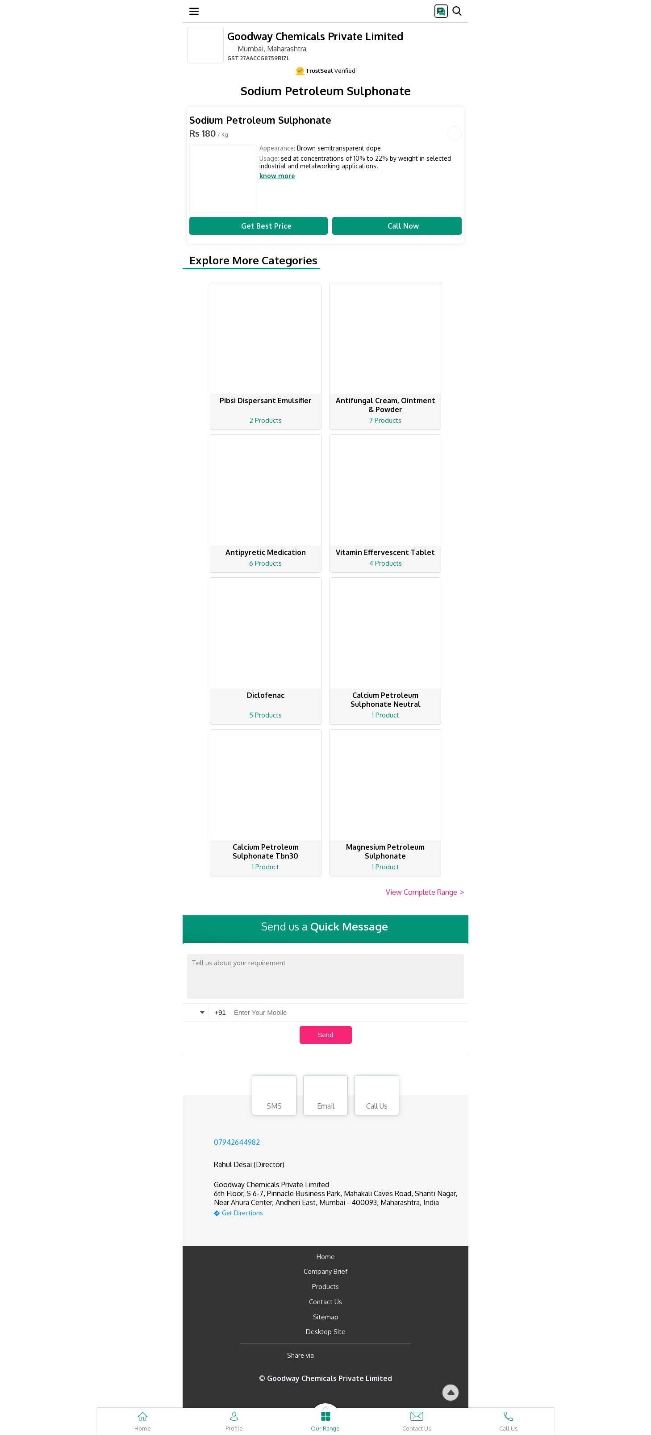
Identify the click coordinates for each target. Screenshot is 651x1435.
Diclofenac (265, 695)
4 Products (385, 563)
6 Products (265, 563)
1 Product (385, 715)
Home (326, 1256)
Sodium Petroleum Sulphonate (260, 120)
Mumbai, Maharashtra (266, 48)
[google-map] (336, 1212)
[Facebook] (328, 1355)
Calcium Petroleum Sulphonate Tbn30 (266, 851)
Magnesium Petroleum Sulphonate (385, 851)
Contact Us (325, 1301)
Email (325, 1096)
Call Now (397, 225)
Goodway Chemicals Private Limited (315, 35)
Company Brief (325, 1271)
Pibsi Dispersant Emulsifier (266, 400)
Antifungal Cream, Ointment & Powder (385, 405)
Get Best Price (258, 225)
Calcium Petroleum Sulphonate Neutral (386, 700)
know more (277, 175)
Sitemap (325, 1317)
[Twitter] (366, 1355)
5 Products (265, 715)
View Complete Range (425, 892)
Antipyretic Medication (265, 552)
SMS (274, 1096)
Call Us (377, 1096)
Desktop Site (326, 1331)
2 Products (266, 420)
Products (325, 1286)
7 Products (385, 420)
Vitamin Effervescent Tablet (385, 552)
